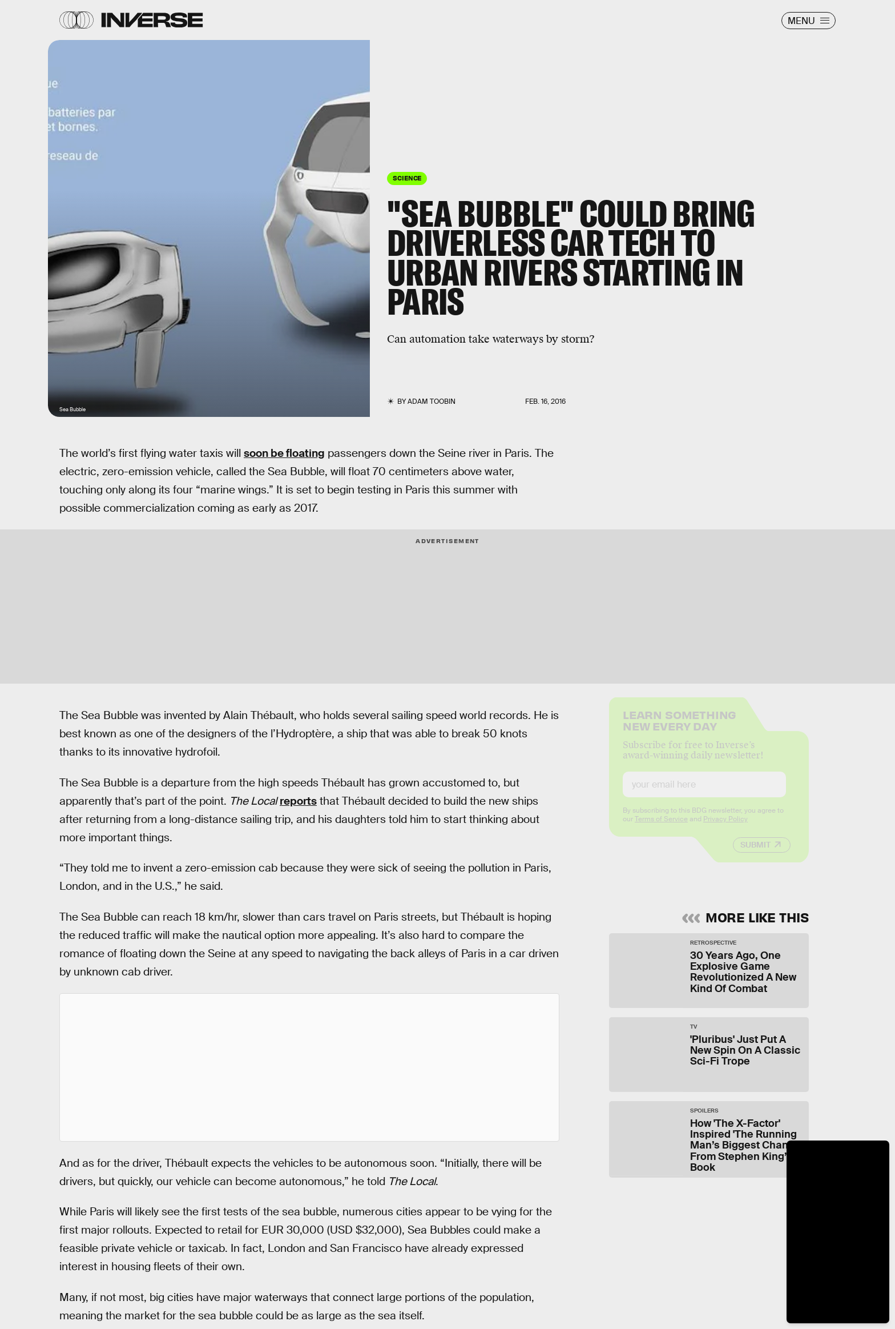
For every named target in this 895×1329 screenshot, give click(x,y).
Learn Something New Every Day (679, 728)
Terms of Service (661, 828)
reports (298, 801)
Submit (755, 854)
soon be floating (284, 453)
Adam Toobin (431, 401)
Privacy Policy (725, 828)
